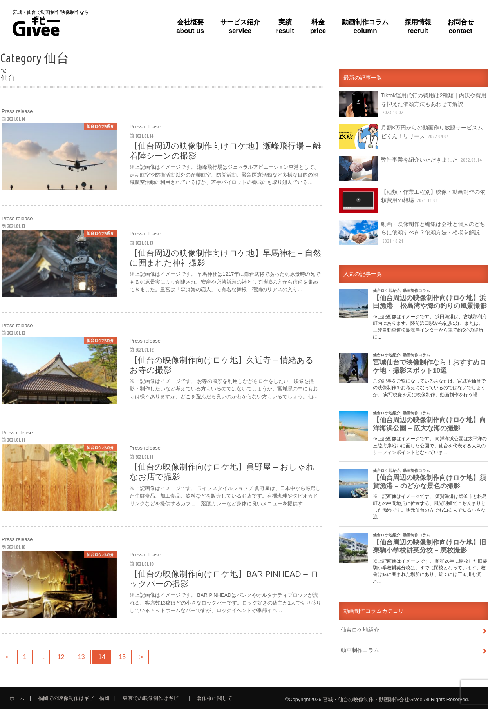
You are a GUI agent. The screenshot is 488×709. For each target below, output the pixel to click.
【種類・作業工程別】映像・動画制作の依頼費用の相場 (412, 200)
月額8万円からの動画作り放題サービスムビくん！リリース (411, 136)
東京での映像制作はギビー (153, 698)
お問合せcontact (460, 26)
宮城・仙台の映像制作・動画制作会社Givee (372, 699)
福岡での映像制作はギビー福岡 (73, 698)
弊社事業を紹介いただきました (411, 168)
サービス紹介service (240, 26)
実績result (285, 26)
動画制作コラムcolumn (365, 26)
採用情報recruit (418, 26)
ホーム (17, 698)
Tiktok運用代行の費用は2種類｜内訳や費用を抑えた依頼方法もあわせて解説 (412, 104)
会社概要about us (190, 26)
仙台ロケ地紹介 (360, 630)
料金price (318, 26)
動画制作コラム (360, 650)
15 (122, 657)
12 (61, 657)
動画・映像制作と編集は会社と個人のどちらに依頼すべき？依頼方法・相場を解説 (412, 232)
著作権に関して (214, 698)
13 (81, 657)
